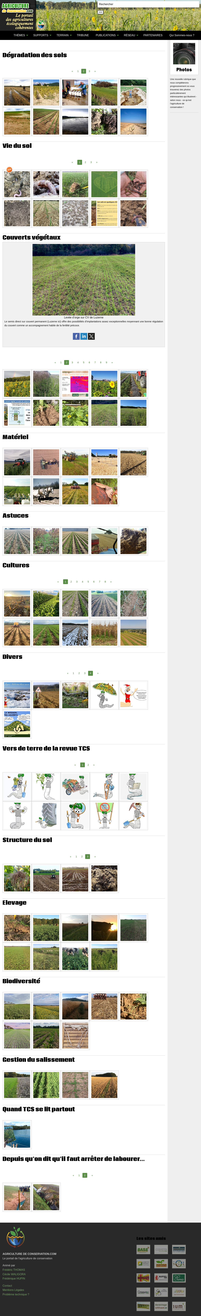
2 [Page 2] (85, 162)
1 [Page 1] (78, 71)
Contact (7, 1285)
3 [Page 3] (89, 71)
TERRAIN (62, 35)
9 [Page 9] (106, 362)
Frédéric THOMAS (14, 1269)
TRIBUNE (83, 35)
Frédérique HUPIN (14, 1278)
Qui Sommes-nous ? (181, 35)
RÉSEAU (129, 35)
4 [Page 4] (78, 362)
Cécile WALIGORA (14, 1274)
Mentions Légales (13, 1290)
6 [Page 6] (89, 362)
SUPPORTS (40, 35)
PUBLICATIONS (106, 35)
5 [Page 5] (83, 362)
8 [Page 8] (100, 362)
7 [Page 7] (95, 362)
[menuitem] (6, 35)
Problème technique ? (16, 1294)
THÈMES (19, 35)
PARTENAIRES (152, 35)
